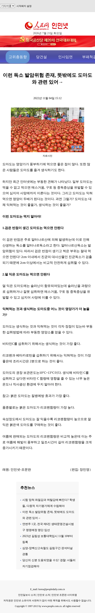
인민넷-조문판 (20, 469)
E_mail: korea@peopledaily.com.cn (47, 589)
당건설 (41, 57)
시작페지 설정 (24, 6)
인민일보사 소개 (27, 594)
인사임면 (65, 57)
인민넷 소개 (43, 594)
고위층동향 (18, 57)
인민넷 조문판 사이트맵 (64, 594)
